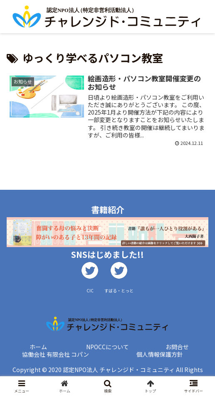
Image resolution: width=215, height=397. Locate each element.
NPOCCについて (107, 347)
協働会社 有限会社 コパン (55, 354)
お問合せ (177, 347)
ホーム (38, 347)
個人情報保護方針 (159, 354)
